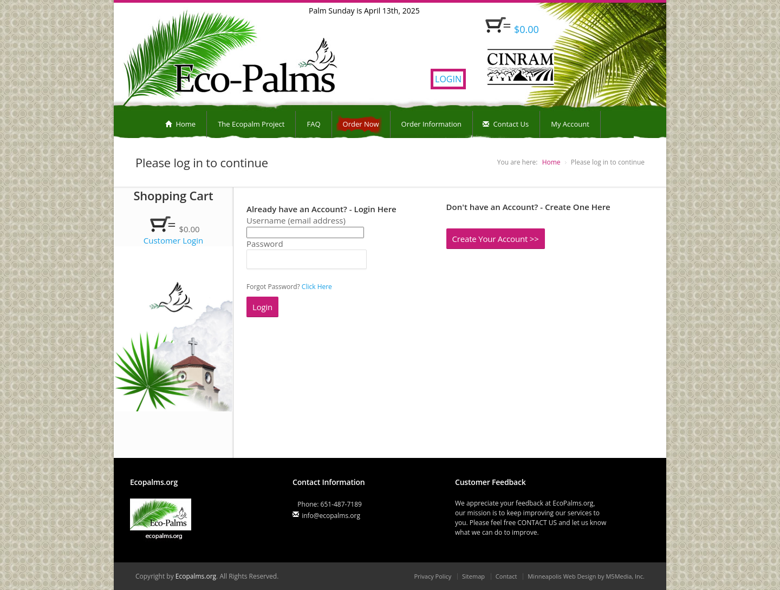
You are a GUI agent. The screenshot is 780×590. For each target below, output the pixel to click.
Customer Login (174, 240)
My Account (570, 124)
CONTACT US (537, 522)
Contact (506, 576)
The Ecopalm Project (251, 124)
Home (180, 124)
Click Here (317, 286)
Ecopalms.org (196, 576)
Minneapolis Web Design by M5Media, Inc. (586, 576)
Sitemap (473, 576)
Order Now (361, 124)
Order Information (431, 124)
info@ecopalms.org (331, 515)
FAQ (313, 124)
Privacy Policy (432, 576)
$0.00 (526, 29)
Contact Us (506, 124)
